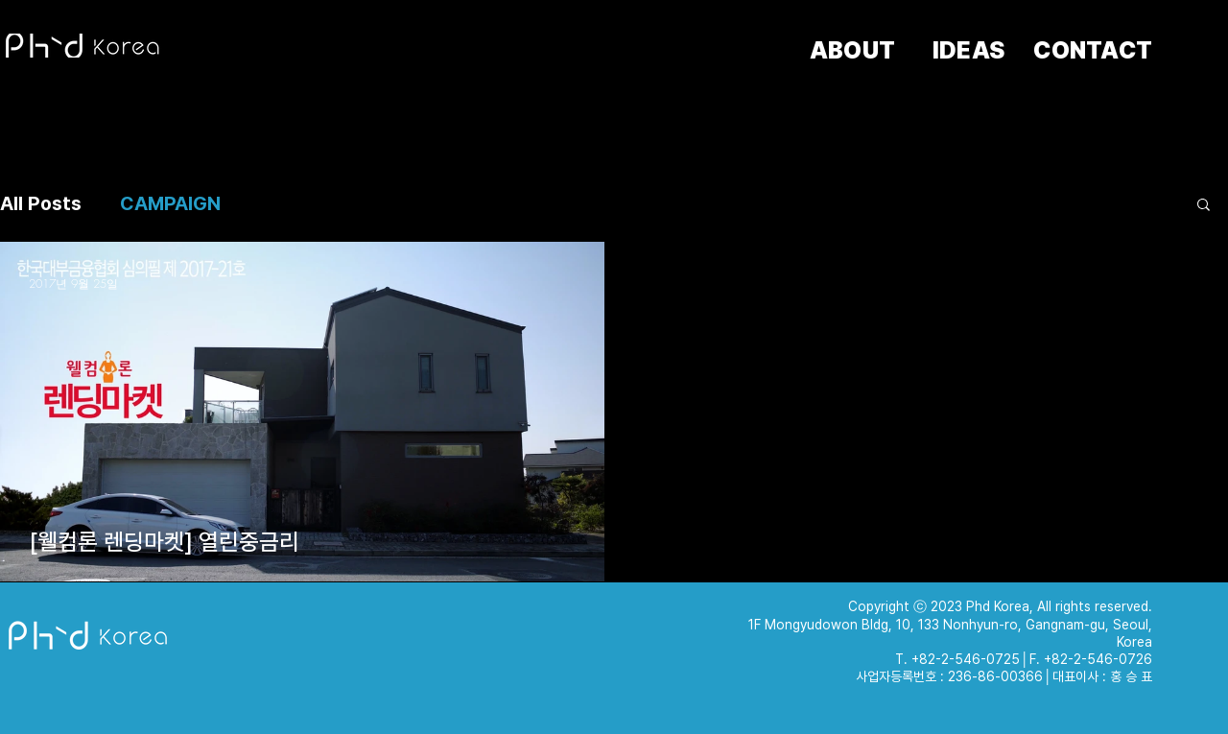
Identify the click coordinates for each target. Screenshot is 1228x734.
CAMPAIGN (170, 203)
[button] (1203, 206)
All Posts (41, 203)
